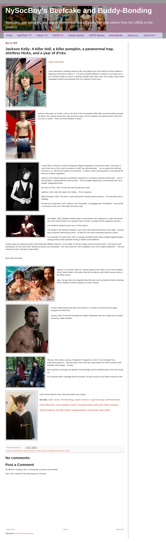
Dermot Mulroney (17, 451)
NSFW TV (58, 35)
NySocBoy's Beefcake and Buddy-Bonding (78, 10)
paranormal (45, 451)
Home (9, 35)
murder (38, 451)
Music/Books (116, 35)
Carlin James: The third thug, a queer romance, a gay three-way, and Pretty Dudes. (84, 400)
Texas (68, 451)
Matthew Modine (29, 451)
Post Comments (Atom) (24, 533)
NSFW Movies (96, 35)
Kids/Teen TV (24, 35)
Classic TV (42, 35)
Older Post (120, 529)
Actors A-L (133, 35)
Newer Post (10, 529)
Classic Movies (76, 35)
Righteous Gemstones (57, 451)
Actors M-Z (149, 35)
